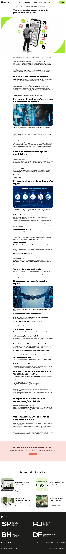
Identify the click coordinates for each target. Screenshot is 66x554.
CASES (35, 2)
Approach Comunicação (21, 6)
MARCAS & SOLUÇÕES (28, 2)
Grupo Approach (27, 478)
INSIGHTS (40, 2)
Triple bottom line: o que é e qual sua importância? (57, 484)
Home (14, 6)
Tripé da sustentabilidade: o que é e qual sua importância (57, 500)
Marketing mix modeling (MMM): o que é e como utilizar (22, 484)
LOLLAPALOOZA (47, 2)
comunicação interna (33, 65)
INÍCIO (15, 2)
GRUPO (20, 2)
